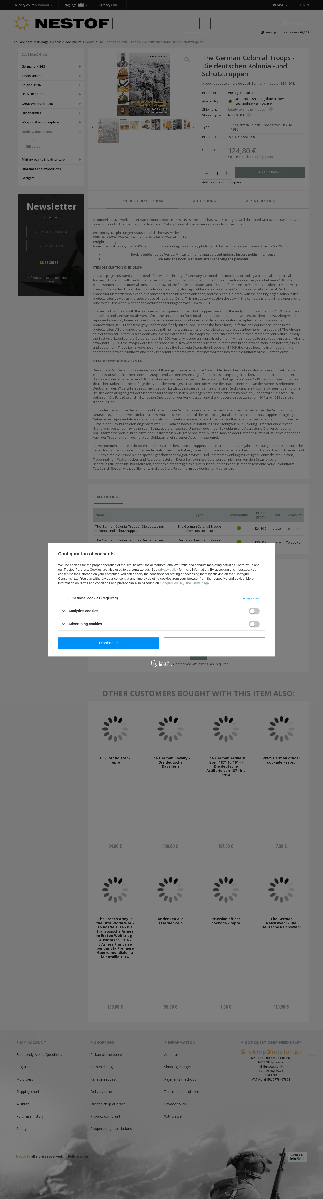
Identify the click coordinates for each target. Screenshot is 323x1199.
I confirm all (214, 642)
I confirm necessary (109, 642)
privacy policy (168, 569)
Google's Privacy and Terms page (184, 583)
